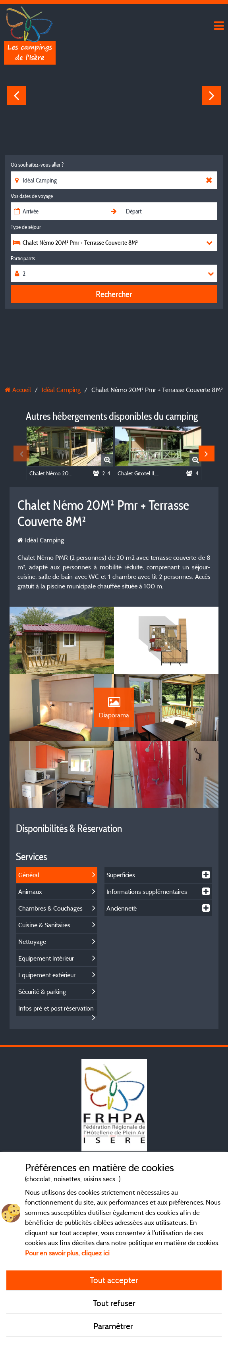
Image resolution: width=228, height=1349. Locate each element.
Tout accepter (114, 1280)
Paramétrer (114, 1326)
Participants (23, 258)
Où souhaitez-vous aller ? (37, 164)
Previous (16, 95)
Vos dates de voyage (32, 196)
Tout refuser (114, 1303)
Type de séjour (26, 227)
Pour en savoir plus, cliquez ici (67, 1253)
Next (211, 95)
